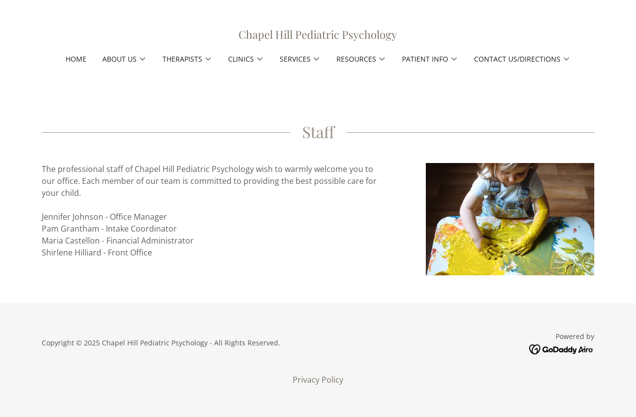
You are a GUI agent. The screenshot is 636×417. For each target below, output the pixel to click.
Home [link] (76, 59)
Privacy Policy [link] (318, 379)
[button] (124, 59)
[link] (317, 35)
